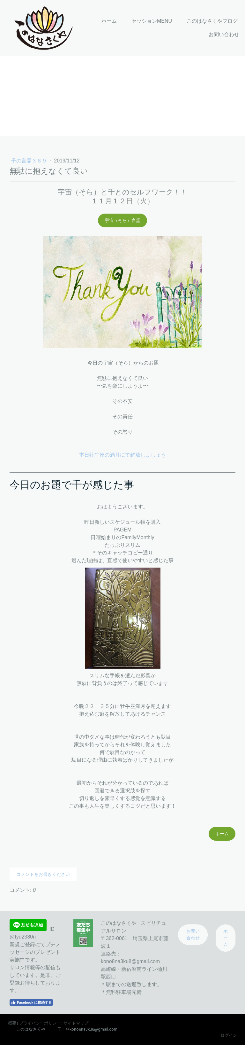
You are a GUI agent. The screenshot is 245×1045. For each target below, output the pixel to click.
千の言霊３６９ (29, 160)
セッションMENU (151, 21)
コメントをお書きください (43, 874)
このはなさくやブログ (212, 21)
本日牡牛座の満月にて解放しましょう (122, 455)
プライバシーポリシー (40, 1023)
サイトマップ (75, 1023)
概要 (12, 1023)
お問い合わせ (224, 34)
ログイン (228, 1035)
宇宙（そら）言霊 (122, 220)
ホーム (109, 21)
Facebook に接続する (31, 1002)
